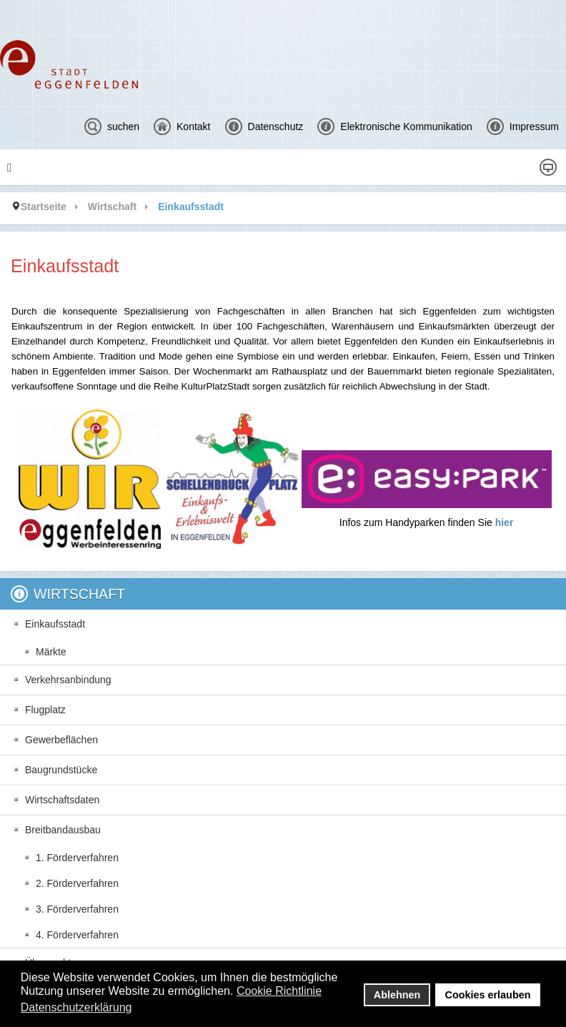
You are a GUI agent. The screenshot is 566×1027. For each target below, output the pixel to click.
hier (504, 522)
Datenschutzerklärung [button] (76, 1007)
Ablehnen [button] (397, 995)
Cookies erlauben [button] (488, 995)
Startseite (43, 206)
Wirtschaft (112, 206)
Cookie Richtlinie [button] (279, 991)
